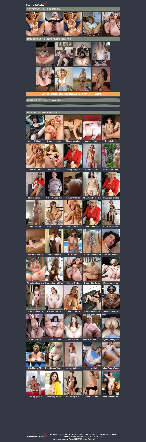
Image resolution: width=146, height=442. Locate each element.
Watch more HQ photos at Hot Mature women (73, 94)
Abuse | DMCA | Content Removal (82, 439)
